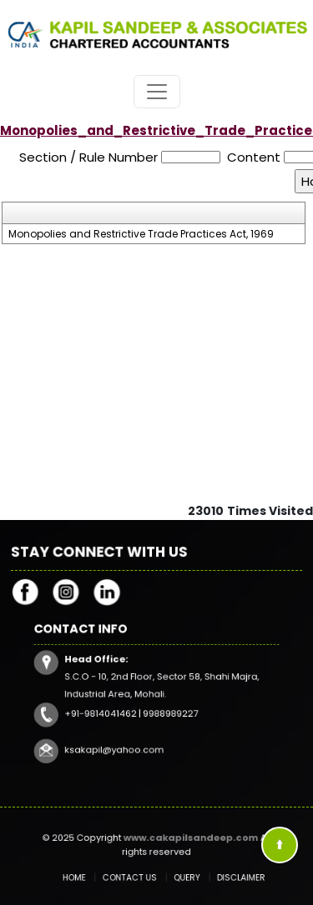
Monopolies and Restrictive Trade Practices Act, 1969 (141, 234)
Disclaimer (225, 877)
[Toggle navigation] (157, 91)
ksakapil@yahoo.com (122, 739)
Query (181, 877)
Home (88, 877)
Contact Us (134, 877)
